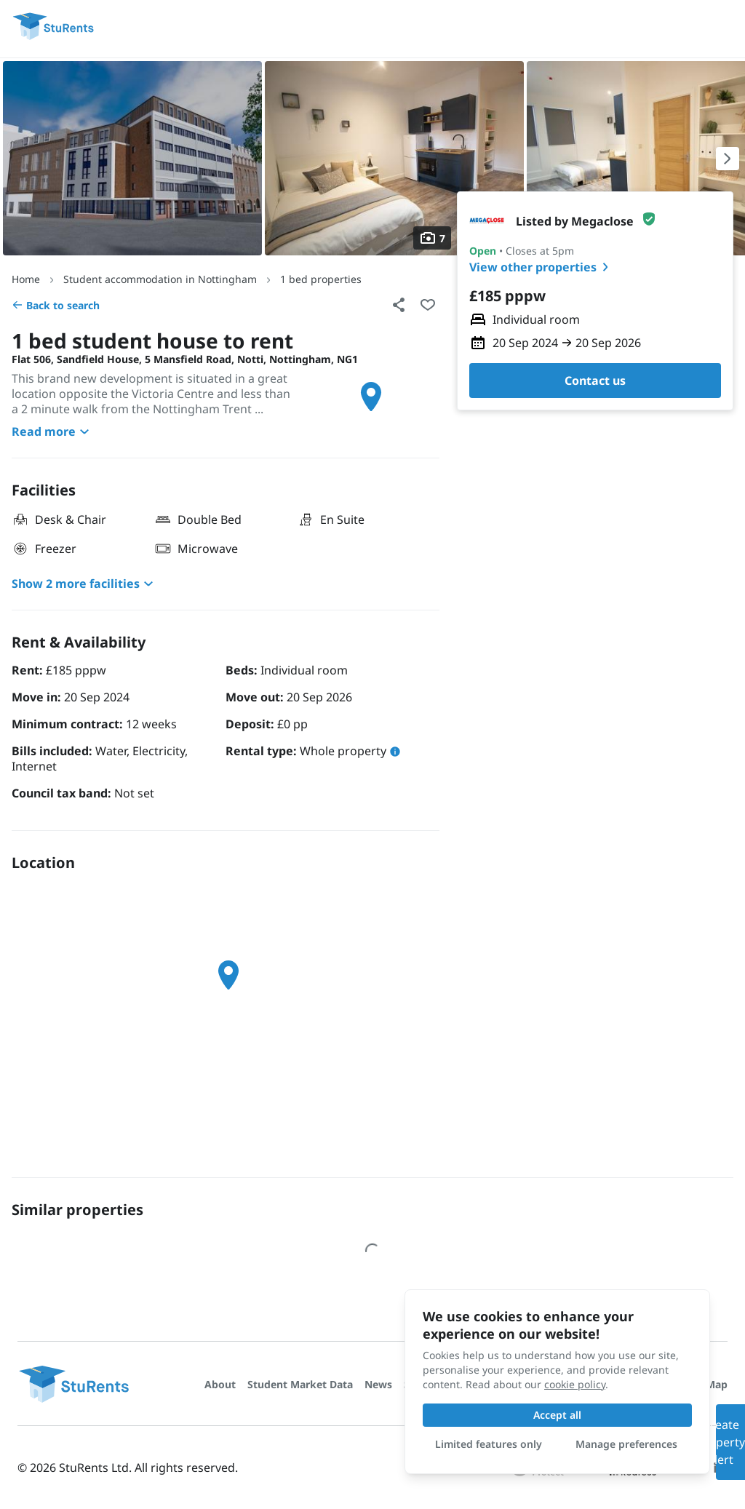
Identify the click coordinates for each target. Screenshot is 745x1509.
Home (26, 279)
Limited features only (488, 1444)
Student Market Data (300, 1384)
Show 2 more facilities (84, 583)
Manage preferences (626, 1444)
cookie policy (574, 1384)
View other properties (541, 267)
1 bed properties (321, 279)
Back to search (56, 305)
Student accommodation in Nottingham (160, 279)
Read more (52, 431)
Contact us (595, 381)
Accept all (557, 1415)
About (220, 1384)
